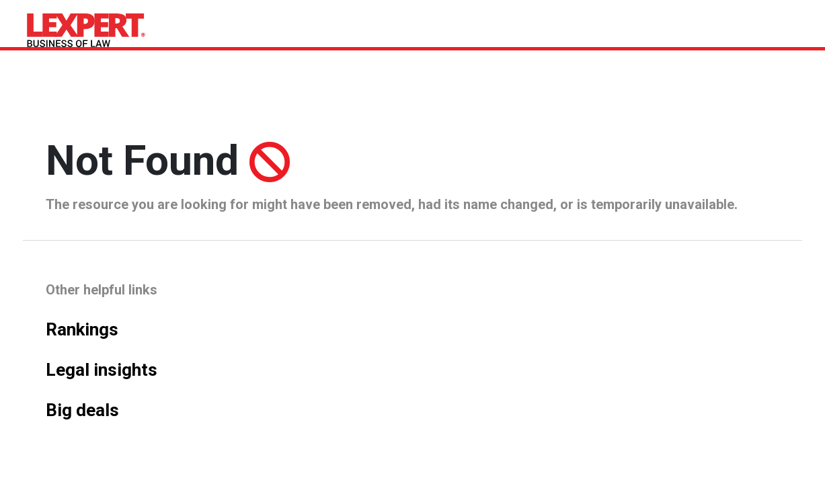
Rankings (82, 329)
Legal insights (101, 370)
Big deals (82, 410)
